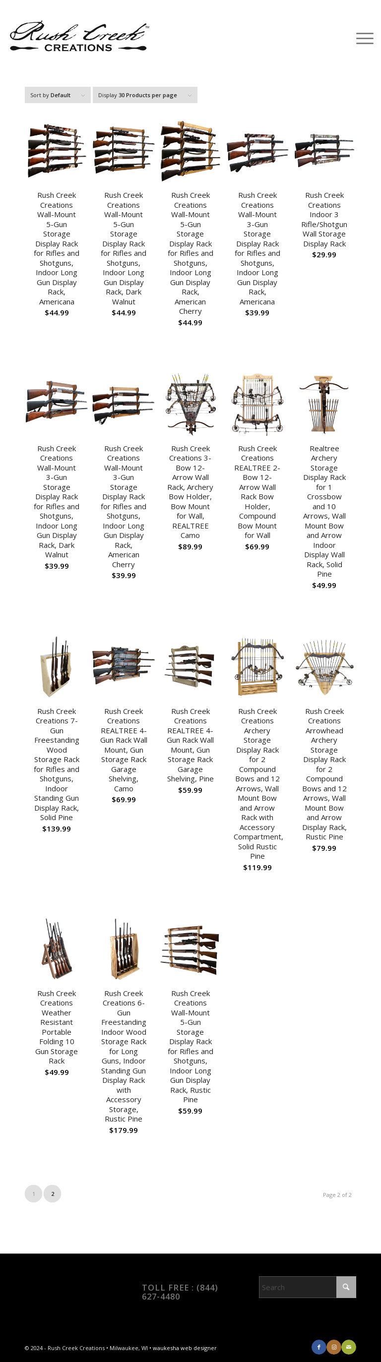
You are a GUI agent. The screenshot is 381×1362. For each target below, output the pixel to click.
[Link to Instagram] (333, 1347)
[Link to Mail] (348, 1347)
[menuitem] (360, 37)
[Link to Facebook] (319, 1347)
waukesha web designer (185, 1348)
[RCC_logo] (78, 37)
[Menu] (360, 37)
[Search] (307, 1287)
